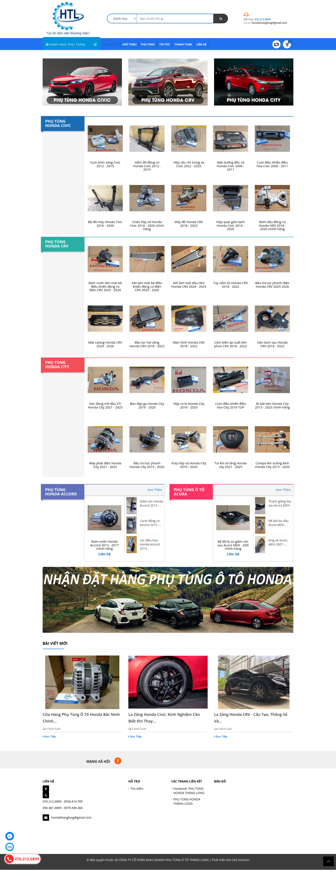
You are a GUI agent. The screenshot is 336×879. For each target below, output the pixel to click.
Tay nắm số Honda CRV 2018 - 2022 (230, 285)
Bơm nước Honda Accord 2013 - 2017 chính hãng (104, 545)
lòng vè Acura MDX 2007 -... (277, 542)
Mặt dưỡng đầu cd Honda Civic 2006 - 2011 (230, 165)
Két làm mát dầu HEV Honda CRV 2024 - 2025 (188, 285)
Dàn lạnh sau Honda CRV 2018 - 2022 (272, 344)
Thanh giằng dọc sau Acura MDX (279, 503)
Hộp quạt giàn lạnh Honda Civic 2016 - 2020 (230, 225)
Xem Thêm (154, 490)
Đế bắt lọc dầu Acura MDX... (278, 523)
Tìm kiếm (136, 789)
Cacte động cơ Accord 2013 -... (150, 523)
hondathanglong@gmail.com (71, 817)
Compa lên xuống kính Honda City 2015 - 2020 (272, 465)
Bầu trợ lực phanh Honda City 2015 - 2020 (147, 465)
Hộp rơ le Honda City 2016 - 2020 (188, 405)
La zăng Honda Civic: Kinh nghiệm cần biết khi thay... (164, 718)
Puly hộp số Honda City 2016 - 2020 (188, 465)
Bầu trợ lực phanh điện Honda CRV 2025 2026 (272, 285)
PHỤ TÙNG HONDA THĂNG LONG (186, 801)
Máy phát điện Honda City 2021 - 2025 (105, 465)
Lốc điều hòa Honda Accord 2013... (150, 544)
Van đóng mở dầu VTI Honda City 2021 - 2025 (105, 405)
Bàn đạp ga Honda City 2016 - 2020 (147, 405)
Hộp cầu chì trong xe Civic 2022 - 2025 (188, 164)
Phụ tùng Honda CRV (56, 244)
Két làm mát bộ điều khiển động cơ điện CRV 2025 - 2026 (147, 286)
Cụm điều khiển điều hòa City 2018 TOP (230, 405)
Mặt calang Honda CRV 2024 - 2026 (105, 344)
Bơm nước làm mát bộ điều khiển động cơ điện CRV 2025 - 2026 (105, 286)
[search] (220, 18)
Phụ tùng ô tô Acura (189, 491)
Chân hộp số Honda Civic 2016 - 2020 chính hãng (147, 225)
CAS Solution (240, 860)
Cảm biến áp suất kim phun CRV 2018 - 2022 (230, 344)
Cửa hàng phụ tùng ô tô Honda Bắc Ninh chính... (81, 718)
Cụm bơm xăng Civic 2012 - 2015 (105, 164)
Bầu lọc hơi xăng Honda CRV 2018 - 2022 (146, 344)
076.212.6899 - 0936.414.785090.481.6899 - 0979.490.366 (63, 804)
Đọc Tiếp (49, 736)
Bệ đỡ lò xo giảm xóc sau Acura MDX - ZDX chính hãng (233, 545)
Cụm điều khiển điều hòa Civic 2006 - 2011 (272, 164)
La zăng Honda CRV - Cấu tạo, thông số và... (250, 718)
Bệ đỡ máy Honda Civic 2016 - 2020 (105, 224)
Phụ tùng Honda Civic (58, 123)
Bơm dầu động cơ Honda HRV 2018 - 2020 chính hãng (272, 225)
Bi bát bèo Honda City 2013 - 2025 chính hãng (272, 405)
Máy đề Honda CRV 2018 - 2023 (188, 224)
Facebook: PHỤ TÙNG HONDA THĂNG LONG (188, 791)
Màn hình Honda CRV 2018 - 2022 (189, 344)
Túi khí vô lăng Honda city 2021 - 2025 (230, 465)
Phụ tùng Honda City (57, 364)
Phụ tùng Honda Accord (61, 491)
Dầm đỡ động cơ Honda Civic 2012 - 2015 (147, 165)
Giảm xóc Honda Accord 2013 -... (151, 503)
